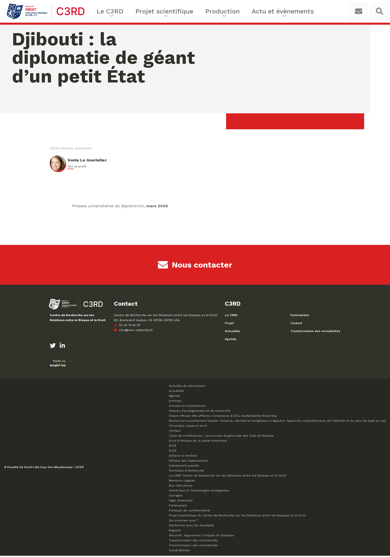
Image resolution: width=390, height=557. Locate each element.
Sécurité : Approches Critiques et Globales (201, 536)
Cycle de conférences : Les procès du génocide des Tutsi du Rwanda (221, 437)
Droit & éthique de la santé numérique (198, 442)
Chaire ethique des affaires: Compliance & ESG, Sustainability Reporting (223, 417)
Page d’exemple (181, 501)
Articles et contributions (187, 407)
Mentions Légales (182, 482)
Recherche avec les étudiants (191, 526)
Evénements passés (184, 467)
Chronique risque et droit (188, 427)
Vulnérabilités (179, 551)
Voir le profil (77, 167)
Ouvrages (176, 496)
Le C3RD (112, 11)
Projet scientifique (154, 11)
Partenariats (300, 316)
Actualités (232, 332)
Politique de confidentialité (189, 511)
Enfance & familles (183, 457)
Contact (296, 324)
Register (175, 531)
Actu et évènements (244, 11)
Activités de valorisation (187, 387)
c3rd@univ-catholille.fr (133, 331)
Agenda (230, 340)
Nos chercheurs (181, 486)
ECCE (172, 447)
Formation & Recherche (186, 472)
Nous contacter (195, 266)
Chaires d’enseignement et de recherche (200, 412)
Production (198, 11)
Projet (229, 324)
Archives (175, 402)
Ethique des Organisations (188, 462)
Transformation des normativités (315, 332)
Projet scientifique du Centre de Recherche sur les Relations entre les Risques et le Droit (237, 516)
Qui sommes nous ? (183, 521)
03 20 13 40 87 (127, 326)
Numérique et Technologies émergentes (199, 491)
